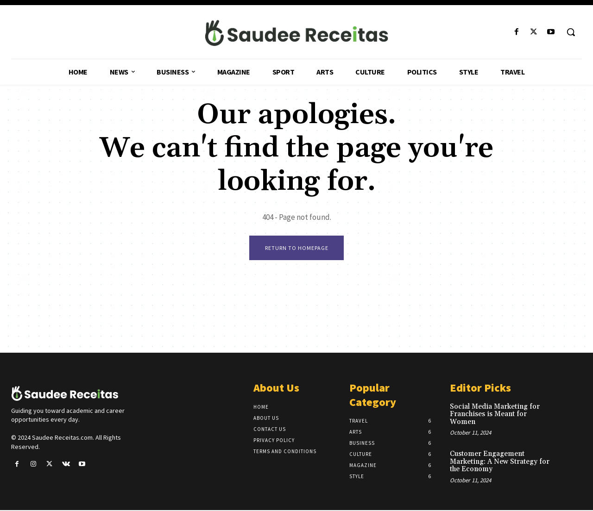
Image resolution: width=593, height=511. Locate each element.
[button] (571, 32)
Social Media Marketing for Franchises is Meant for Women (495, 415)
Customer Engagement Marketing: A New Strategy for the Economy (499, 463)
